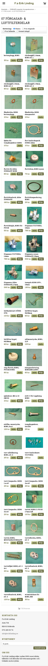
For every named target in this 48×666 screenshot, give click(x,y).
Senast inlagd (24, 31)
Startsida (4, 9)
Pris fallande (10, 31)
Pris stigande (29, 28)
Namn (17, 28)
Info (13, 60)
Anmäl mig (40, 648)
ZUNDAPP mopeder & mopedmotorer (22, 9)
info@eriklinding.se (10, 633)
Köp (20, 60)
